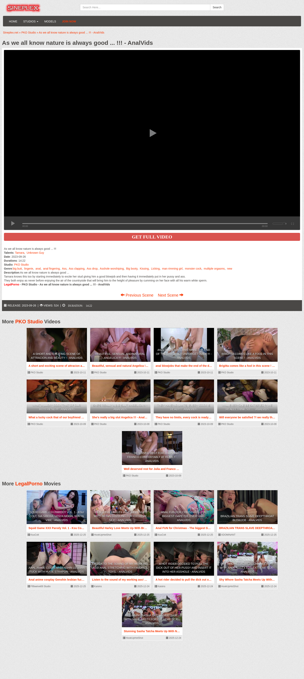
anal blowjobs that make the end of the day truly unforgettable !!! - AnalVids (184, 353)
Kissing (144, 268)
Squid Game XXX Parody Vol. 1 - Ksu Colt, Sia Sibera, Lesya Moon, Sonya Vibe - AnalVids (57, 516)
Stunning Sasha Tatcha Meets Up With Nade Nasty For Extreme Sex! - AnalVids (152, 619)
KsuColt (33, 534)
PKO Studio (21, 264)
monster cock (193, 268)
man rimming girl (172, 268)
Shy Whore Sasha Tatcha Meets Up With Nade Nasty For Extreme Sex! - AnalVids (247, 567)
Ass (64, 268)
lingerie (28, 268)
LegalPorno (29, 483)
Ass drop (92, 268)
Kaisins (96, 586)
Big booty (131, 268)
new (229, 268)
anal (38, 268)
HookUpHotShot (101, 534)
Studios (30, 21)
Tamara (19, 252)
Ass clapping (76, 268)
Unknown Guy (35, 252)
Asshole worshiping (112, 268)
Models (50, 21)
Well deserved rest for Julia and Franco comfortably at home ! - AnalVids (152, 457)
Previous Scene (137, 295)
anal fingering (51, 268)
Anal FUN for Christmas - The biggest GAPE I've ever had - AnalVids (184, 516)
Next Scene (170, 295)
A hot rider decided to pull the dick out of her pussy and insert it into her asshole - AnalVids (183, 567)
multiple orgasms (214, 268)
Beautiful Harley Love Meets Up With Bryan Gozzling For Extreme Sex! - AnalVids (120, 516)
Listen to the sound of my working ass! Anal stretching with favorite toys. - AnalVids (120, 567)
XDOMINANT (226, 534)
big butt (17, 268)
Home (13, 21)
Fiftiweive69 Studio (39, 586)
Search (217, 7)
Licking (155, 268)
